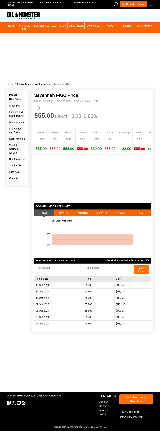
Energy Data (143, 26)
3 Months (83, 213)
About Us (103, 402)
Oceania (13, 178)
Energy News (75, 26)
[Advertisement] (80, 57)
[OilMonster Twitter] (12, 403)
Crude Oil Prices (24, 27)
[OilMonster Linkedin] (17, 403)
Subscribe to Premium (136, 399)
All (141, 213)
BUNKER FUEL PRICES (84, 2)
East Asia (14, 171)
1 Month (63, 213)
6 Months (102, 213)
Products (110, 26)
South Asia (15, 165)
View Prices (141, 269)
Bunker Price (41, 26)
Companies (93, 26)
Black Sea (14, 105)
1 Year (121, 213)
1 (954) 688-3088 (129, 411)
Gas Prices (58, 26)
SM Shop (103, 414)
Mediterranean (17, 122)
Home (12, 25)
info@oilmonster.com (131, 417)
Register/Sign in (133, 4)
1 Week (44, 213)
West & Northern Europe (14, 149)
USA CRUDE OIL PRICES (51, 2)
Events (127, 26)
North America (42, 84)
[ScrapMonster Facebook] (7, 403)
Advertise (104, 410)
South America (17, 159)
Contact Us (104, 406)
